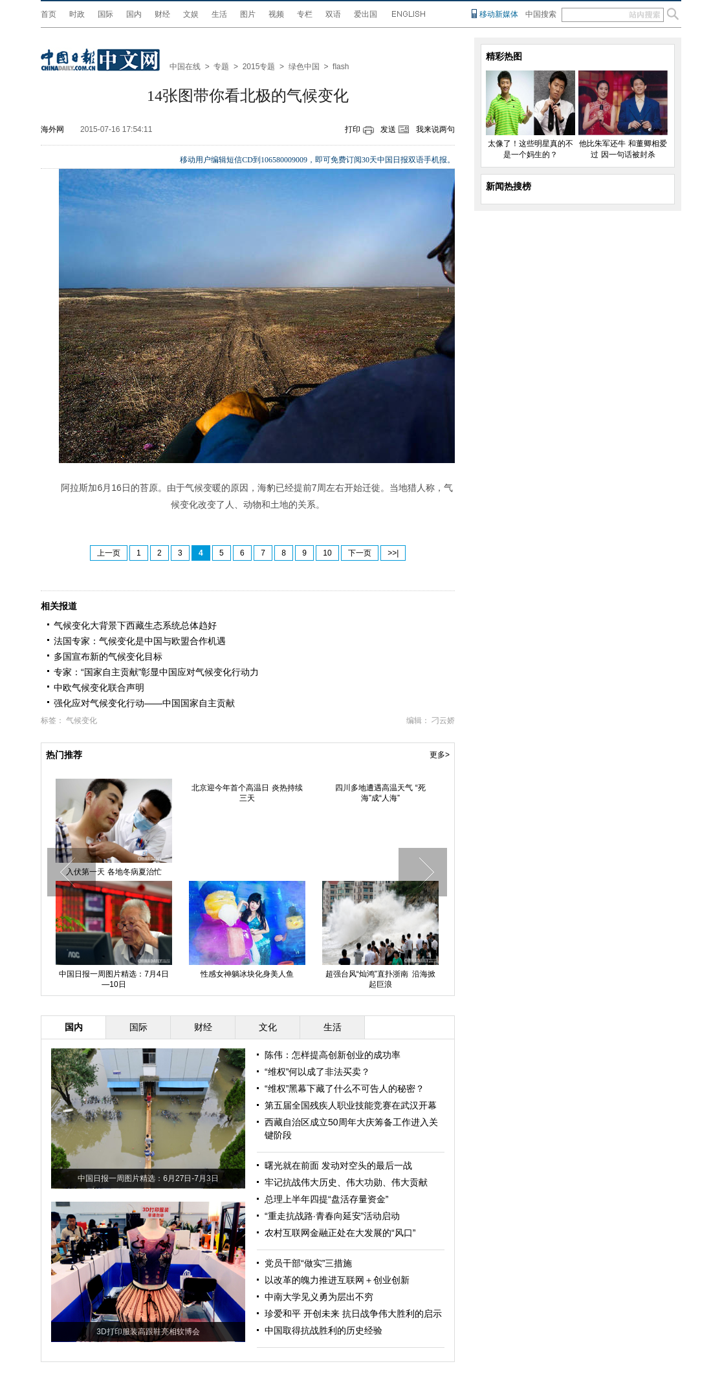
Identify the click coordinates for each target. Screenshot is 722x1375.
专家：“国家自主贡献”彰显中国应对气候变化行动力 (156, 672)
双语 (333, 14)
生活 (219, 14)
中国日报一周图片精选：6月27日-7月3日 (148, 1178)
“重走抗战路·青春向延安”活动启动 (332, 1216)
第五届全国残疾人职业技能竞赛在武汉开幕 (351, 1105)
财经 (162, 14)
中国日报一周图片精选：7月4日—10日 (113, 979)
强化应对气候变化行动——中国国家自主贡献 (144, 703)
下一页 (359, 553)
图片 (248, 14)
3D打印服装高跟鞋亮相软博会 (147, 1331)
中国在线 (185, 66)
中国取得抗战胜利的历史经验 (323, 1330)
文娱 (191, 14)
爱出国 (365, 14)
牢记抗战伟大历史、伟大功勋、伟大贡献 (346, 1182)
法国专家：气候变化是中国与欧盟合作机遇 (140, 641)
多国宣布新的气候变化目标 (108, 656)
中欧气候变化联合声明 (99, 687)
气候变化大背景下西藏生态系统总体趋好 (135, 625)
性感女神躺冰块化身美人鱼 (247, 974)
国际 (105, 14)
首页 (48, 14)
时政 (77, 14)
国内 (134, 14)
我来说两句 (435, 129)
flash (341, 66)
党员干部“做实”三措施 (308, 1263)
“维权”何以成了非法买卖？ (317, 1071)
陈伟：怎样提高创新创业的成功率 (332, 1055)
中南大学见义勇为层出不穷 (319, 1297)
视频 (276, 14)
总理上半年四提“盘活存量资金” (326, 1199)
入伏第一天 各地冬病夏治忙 (113, 871)
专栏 (304, 14)
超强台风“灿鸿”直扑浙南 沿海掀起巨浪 (380, 979)
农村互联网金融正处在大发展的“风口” (340, 1233)
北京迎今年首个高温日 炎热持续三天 (246, 793)
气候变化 (81, 720)
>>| (393, 553)
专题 (221, 66)
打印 (352, 129)
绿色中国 (304, 66)
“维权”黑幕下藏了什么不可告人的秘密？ (344, 1088)
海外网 (52, 129)
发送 (388, 129)
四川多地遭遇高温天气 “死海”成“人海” (380, 793)
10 (327, 553)
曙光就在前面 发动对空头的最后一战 (338, 1165)
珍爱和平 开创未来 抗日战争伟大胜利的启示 (353, 1313)
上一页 (108, 553)
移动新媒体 (498, 14)
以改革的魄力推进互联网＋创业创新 (337, 1280)
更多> (440, 754)
